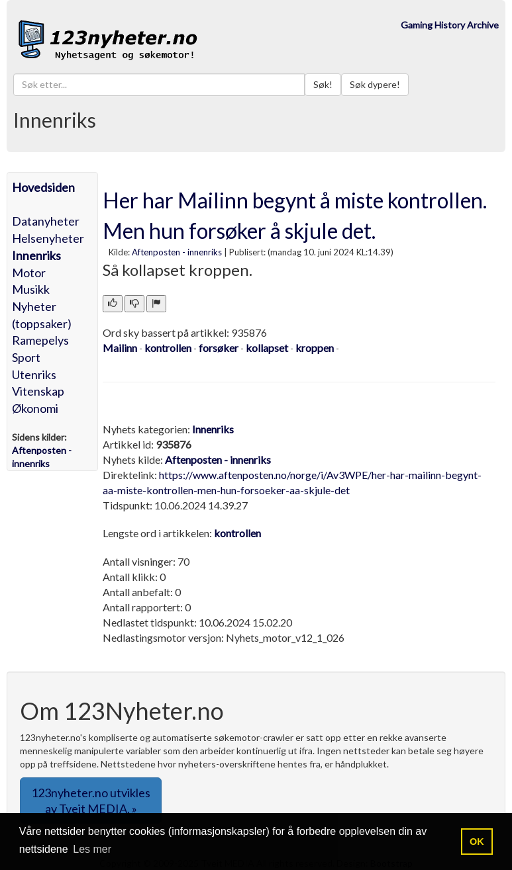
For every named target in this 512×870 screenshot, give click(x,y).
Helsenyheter (48, 238)
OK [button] (477, 841)
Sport (26, 357)
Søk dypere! (375, 84)
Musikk (31, 289)
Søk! (323, 84)
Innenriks (36, 255)
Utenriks (34, 374)
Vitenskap (38, 391)
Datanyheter (45, 221)
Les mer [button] (92, 849)
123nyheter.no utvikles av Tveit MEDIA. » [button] (90, 800)
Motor (29, 272)
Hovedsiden (43, 187)
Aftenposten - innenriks (177, 252)
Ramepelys (40, 340)
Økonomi (35, 408)
